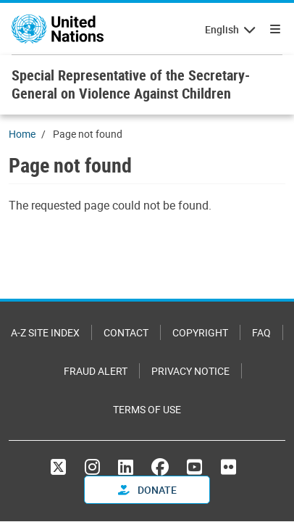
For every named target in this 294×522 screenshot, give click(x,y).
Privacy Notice (190, 371)
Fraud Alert (95, 371)
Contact (126, 332)
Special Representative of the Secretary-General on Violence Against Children (131, 84)
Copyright (200, 332)
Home (22, 134)
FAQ (261, 332)
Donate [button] (147, 490)
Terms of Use (147, 409)
